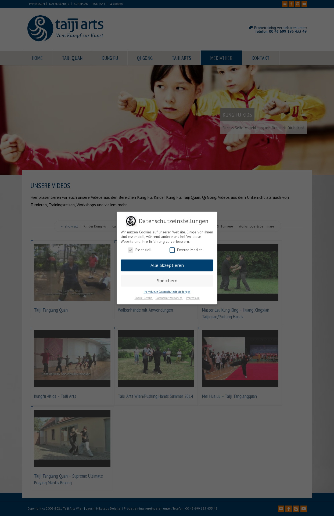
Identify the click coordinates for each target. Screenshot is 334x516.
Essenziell (140, 248)
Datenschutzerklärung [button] (169, 296)
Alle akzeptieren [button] (167, 264)
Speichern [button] (167, 279)
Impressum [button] (193, 296)
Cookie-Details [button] (144, 296)
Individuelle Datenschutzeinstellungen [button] (167, 290)
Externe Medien (186, 248)
